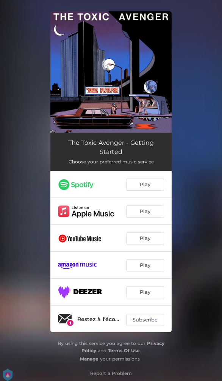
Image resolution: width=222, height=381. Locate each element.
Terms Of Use (124, 350)
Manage (89, 359)
